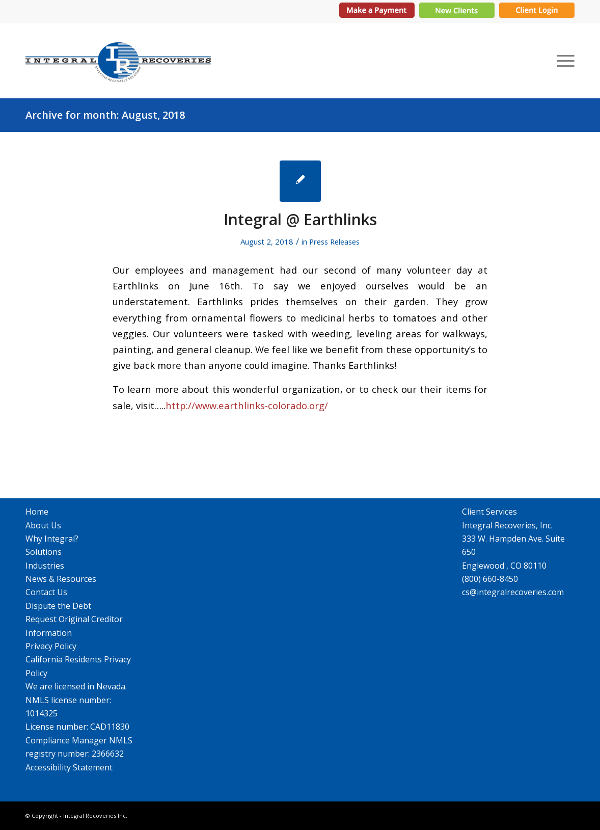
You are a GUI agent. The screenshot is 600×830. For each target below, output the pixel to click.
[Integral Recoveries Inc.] (118, 60)
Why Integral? (51, 538)
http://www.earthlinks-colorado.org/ (247, 405)
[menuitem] (562, 60)
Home (36, 511)
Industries (44, 565)
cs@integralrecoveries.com (513, 592)
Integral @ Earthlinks (300, 219)
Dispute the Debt (58, 605)
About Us (43, 525)
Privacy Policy (50, 646)
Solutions (43, 551)
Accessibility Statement (69, 767)
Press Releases (334, 241)
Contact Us (46, 592)
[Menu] (562, 60)
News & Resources (60, 578)
